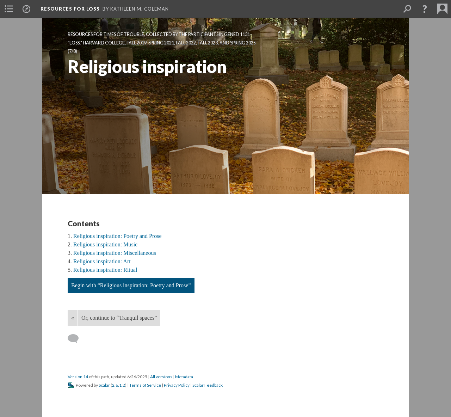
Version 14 (78, 376)
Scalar (104, 385)
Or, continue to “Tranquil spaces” (119, 318)
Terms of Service (145, 385)
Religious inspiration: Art (102, 261)
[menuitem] (9, 9)
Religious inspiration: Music (105, 244)
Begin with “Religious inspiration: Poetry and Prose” (131, 285)
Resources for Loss (70, 9)
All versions (161, 376)
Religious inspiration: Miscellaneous (114, 253)
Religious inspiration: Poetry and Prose (117, 236)
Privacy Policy (177, 385)
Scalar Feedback (207, 385)
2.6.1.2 (118, 385)
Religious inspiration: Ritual (105, 270)
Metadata (184, 376)
